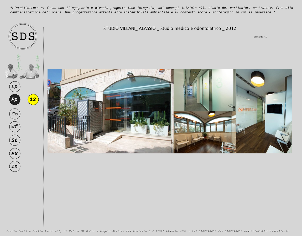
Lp (14, 87)
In (14, 167)
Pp (14, 99)
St (14, 140)
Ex (14, 154)
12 (33, 99)
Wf (14, 127)
